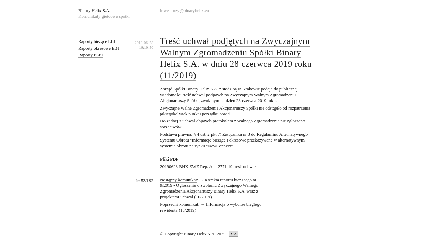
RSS (233, 234)
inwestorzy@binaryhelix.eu (184, 10)
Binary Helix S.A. (94, 10)
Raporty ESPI (90, 54)
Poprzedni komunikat (179, 204)
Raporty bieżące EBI (96, 41)
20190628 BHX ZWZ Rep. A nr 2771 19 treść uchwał (208, 166)
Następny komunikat (178, 179)
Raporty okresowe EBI (98, 48)
